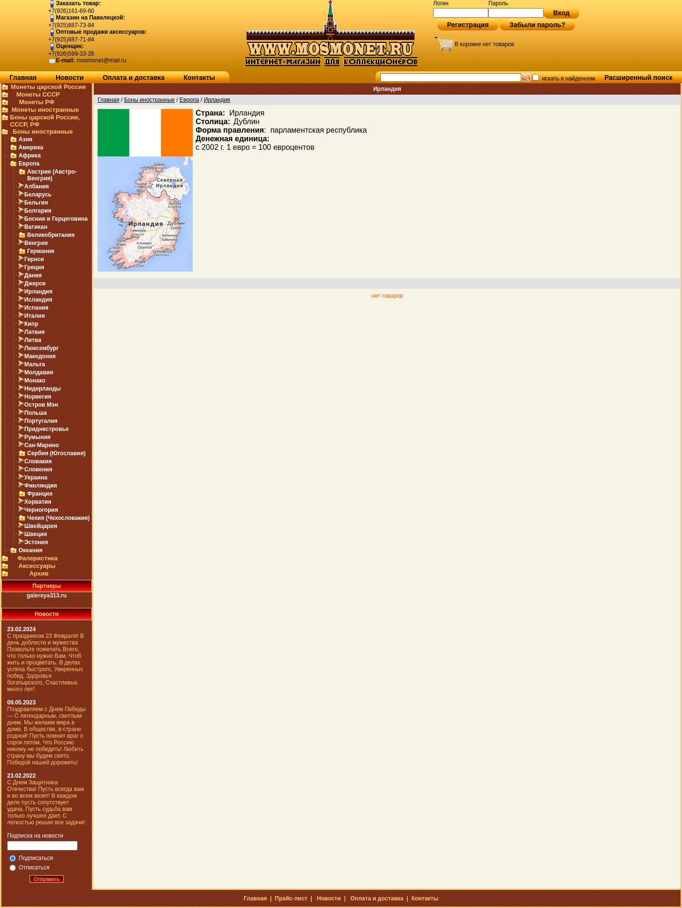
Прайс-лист (291, 898)
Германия (40, 251)
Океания (30, 550)
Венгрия (36, 243)
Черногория (41, 510)
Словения (38, 469)
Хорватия (37, 501)
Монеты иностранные (45, 109)
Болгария (37, 210)
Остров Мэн (41, 404)
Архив (39, 573)
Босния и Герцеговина (56, 218)
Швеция (35, 534)
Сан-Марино (41, 445)
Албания (36, 186)
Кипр (31, 324)
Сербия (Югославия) (56, 453)
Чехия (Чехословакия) (58, 518)
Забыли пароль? (537, 25)
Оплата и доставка (134, 77)
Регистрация (468, 25)
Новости (70, 77)
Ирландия (38, 291)
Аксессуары (37, 565)
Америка (31, 147)
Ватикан (36, 227)
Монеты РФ (36, 102)
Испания (36, 307)
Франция (39, 493)
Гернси (34, 259)
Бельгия (36, 202)
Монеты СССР (38, 94)
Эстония (36, 542)
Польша (35, 413)
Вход (561, 13)
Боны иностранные (43, 131)
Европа (29, 163)
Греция (34, 267)
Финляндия (40, 485)
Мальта (34, 364)
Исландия (38, 299)
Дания (33, 275)
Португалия (41, 421)
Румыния (37, 437)
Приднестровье (46, 429)
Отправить (47, 879)
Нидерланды (42, 388)
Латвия (34, 332)
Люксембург (41, 348)
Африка (30, 155)
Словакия (38, 461)
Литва (32, 340)
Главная (23, 77)
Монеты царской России (48, 86)
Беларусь (37, 194)
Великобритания (51, 235)
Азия (25, 139)
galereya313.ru (47, 595)
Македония (40, 356)
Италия (34, 315)
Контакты (199, 77)
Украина (35, 477)
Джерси (35, 283)
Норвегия (37, 396)
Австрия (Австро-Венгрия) (52, 175)
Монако (34, 380)
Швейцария (40, 526)
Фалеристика (37, 558)
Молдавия (38, 372)
